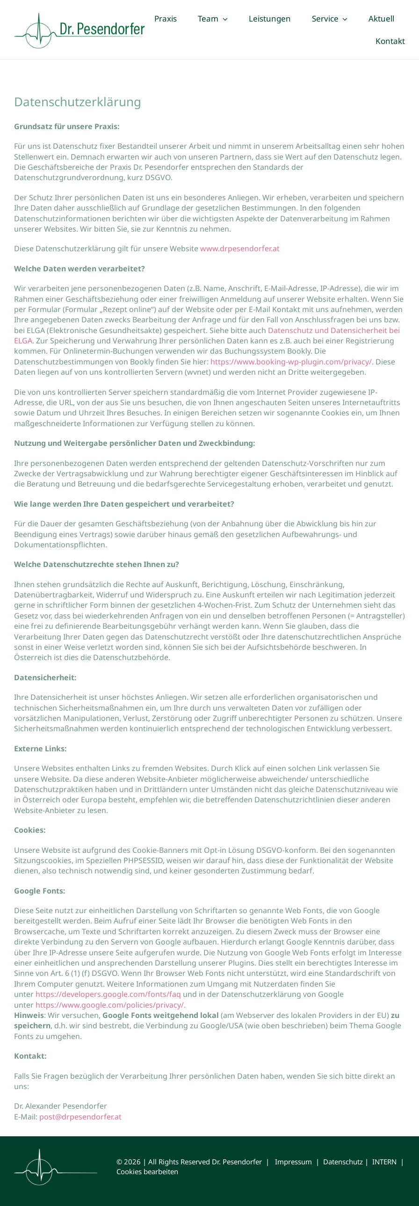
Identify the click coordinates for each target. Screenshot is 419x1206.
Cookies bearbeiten (147, 1171)
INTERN (384, 1161)
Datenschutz (343, 1161)
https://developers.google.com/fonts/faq (108, 995)
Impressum (293, 1161)
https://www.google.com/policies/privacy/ (110, 1006)
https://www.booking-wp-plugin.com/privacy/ (291, 363)
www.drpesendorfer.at (241, 250)
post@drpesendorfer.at (80, 1118)
